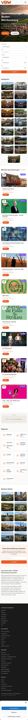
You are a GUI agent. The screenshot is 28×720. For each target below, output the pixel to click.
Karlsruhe (8, 297)
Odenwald (3, 667)
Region (3, 54)
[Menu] (25, 2)
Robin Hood (5, 295)
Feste (2, 639)
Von (2, 60)
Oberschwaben (5, 665)
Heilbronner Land (5, 654)
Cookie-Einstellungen (6, 690)
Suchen (14, 71)
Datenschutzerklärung (6, 686)
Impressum (4, 684)
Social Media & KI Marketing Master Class (13, 243)
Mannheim (3, 618)
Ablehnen (14, 712)
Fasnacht (3, 637)
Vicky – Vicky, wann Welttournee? (11, 400)
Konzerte (22, 200)
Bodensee (3, 652)
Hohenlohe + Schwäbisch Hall (8, 656)
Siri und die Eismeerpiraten (9, 374)
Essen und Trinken (5, 635)
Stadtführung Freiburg (8, 188)
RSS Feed (3, 688)
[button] (26, 702)
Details (6, 194)
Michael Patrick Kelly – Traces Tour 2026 (12, 269)
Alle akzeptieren (14, 708)
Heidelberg (4, 614)
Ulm (2, 625)
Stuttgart (8, 244)
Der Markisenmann (7, 348)
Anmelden (14, 562)
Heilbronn (8, 349)
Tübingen (3, 623)
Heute (5, 33)
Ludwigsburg (4, 620)
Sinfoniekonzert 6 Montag (9, 321)
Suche (14, 33)
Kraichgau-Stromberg (6, 658)
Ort (2, 49)
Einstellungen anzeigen (14, 716)
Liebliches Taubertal (6, 663)
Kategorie (4, 44)
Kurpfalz (3, 661)
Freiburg (8, 190)
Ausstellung (4, 633)
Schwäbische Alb (5, 671)
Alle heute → (23, 169)
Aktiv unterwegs (5, 631)
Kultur (23, 174)
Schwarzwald (4, 673)
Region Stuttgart (5, 669)
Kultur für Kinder (21, 360)
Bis (2, 65)
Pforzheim (10, 218)
